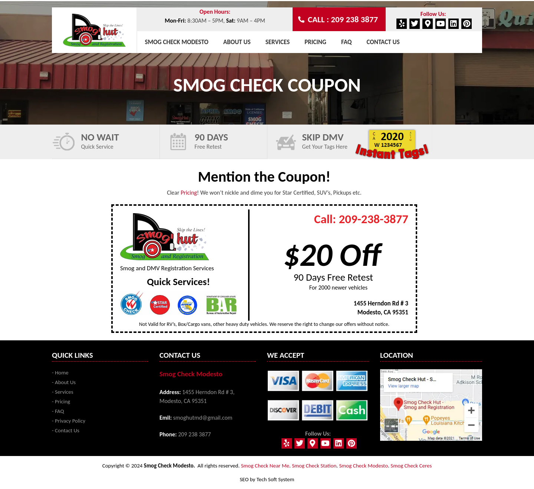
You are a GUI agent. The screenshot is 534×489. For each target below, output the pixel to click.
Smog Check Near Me (265, 465)
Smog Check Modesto (176, 42)
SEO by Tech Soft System (267, 479)
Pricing (315, 42)
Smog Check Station (314, 465)
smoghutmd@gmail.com (203, 417)
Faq (346, 42)
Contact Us (382, 42)
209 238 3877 (194, 434)
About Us (237, 42)
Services (278, 42)
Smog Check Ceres (411, 465)
